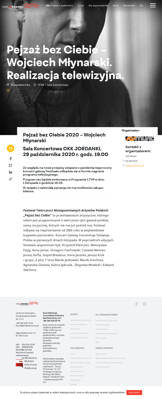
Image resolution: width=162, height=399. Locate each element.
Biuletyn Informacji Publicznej (31, 364)
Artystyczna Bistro (103, 367)
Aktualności (129, 5)
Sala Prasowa (101, 338)
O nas (81, 5)
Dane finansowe (77, 367)
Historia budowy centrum (80, 358)
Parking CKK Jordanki (79, 337)
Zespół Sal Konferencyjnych (107, 333)
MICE (115, 5)
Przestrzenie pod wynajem (106, 320)
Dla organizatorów (98, 5)
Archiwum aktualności (79, 333)
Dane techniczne (77, 371)
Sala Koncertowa (102, 325)
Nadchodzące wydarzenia (59, 5)
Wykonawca (75, 380)
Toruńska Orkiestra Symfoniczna (109, 362)
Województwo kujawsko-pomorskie (110, 358)
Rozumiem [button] (134, 392)
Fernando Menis (77, 375)
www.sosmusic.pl (134, 165)
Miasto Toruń (101, 354)
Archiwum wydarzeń (78, 324)
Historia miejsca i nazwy (80, 362)
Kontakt (73, 384)
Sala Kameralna (102, 329)
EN (141, 5)
